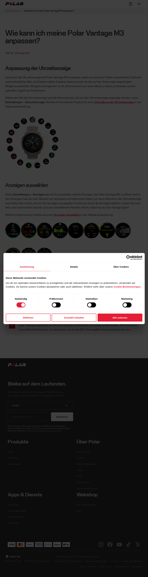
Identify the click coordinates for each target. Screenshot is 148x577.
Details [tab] (74, 266)
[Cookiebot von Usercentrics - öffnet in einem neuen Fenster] (128, 257)
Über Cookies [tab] (121, 266)
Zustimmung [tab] (27, 266)
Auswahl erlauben (74, 317)
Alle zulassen (119, 317)
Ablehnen (28, 317)
